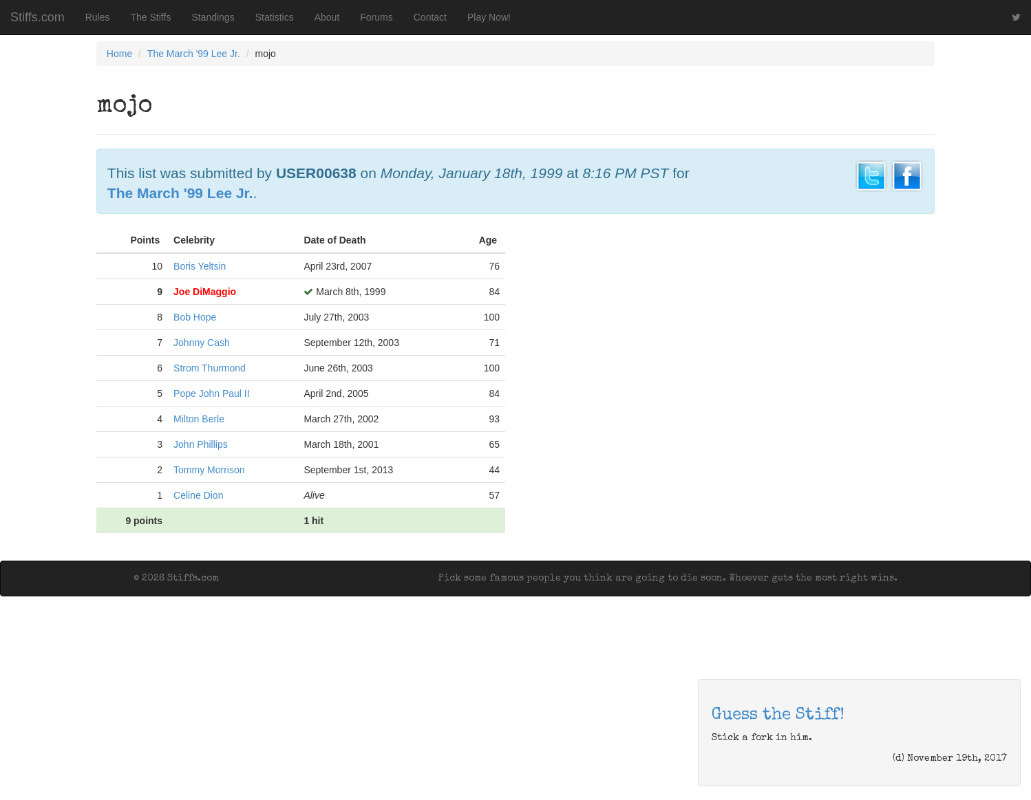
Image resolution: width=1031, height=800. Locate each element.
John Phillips (200, 444)
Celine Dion (198, 495)
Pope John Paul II (211, 393)
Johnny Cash (201, 342)
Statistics (274, 17)
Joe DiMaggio (204, 291)
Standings (212, 17)
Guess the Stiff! (778, 715)
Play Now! (489, 17)
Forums (376, 17)
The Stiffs (151, 17)
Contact (430, 17)
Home (119, 53)
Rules (97, 17)
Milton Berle (198, 418)
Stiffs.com (37, 17)
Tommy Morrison (208, 469)
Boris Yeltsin (199, 266)
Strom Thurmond (209, 368)
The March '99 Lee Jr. (193, 53)
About (327, 17)
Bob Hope (194, 317)
